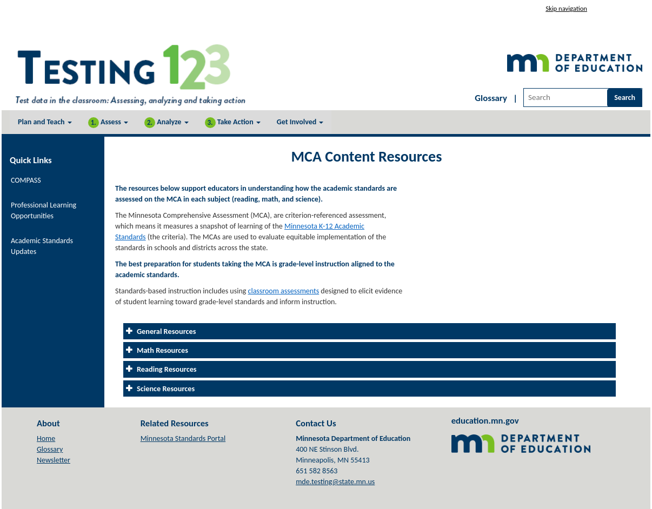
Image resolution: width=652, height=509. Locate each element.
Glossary (491, 98)
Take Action (233, 122)
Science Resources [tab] (166, 388)
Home (46, 438)
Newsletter (53, 460)
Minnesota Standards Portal (183, 438)
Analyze (166, 122)
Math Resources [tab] (162, 350)
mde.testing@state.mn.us (335, 481)
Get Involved (300, 121)
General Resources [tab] (167, 331)
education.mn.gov (485, 420)
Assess (108, 122)
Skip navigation (566, 8)
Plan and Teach (45, 121)
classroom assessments (284, 291)
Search (624, 97)
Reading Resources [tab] (167, 369)
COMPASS (26, 180)
